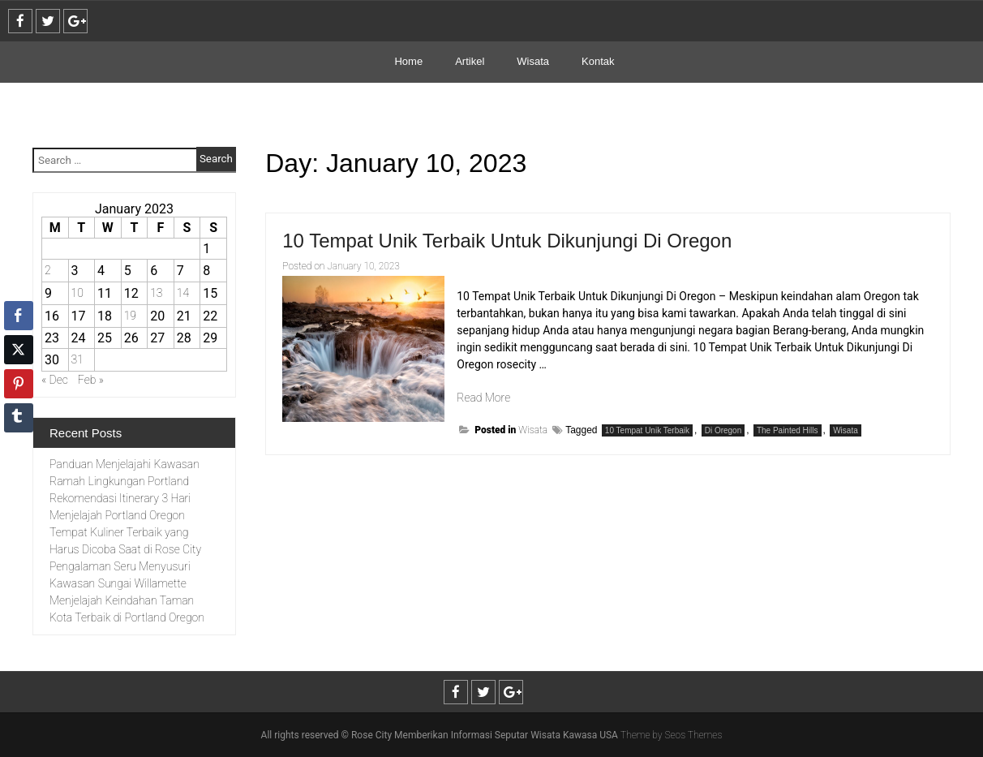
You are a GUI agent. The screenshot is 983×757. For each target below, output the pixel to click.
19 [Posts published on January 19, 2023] (130, 315)
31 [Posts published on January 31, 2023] (77, 359)
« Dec (54, 379)
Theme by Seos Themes (671, 735)
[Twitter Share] (18, 349)
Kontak (598, 61)
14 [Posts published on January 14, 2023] (183, 292)
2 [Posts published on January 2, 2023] (48, 270)
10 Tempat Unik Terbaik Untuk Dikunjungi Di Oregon (507, 241)
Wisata (533, 61)
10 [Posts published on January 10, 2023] (77, 292)
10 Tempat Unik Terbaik (647, 430)
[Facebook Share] (18, 315)
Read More (483, 397)
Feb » (91, 379)
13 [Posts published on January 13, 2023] (156, 292)
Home (408, 61)
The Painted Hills (787, 430)
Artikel (469, 61)
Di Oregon (723, 430)
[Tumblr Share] (18, 417)
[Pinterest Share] (18, 383)
